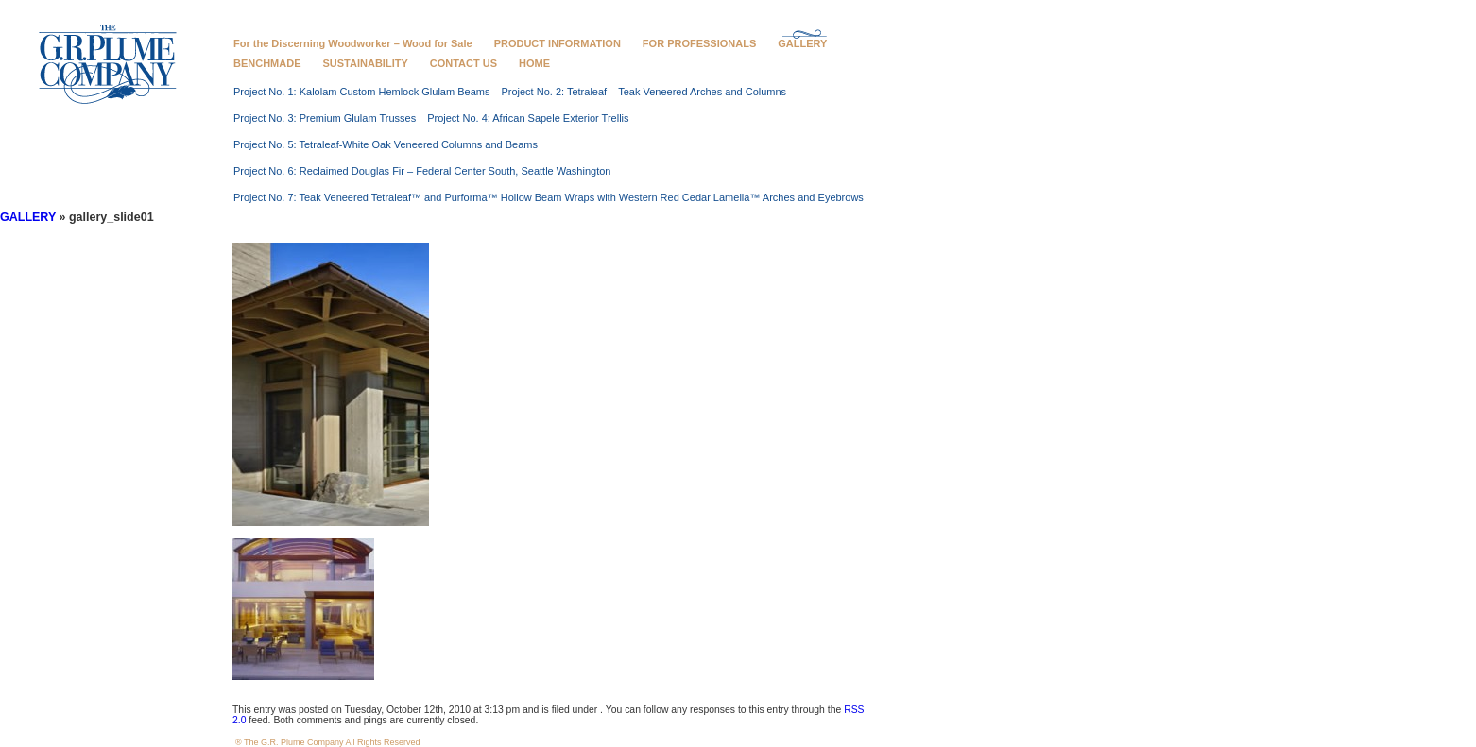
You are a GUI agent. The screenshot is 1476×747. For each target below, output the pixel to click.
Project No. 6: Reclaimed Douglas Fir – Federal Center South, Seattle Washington (421, 171)
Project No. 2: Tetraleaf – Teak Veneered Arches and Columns (643, 91)
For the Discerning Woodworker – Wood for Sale (352, 43)
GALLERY (802, 43)
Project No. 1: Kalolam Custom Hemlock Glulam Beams (361, 91)
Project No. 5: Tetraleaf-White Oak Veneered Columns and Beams (385, 144)
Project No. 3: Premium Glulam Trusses (324, 118)
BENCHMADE (267, 63)
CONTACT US (463, 63)
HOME (534, 63)
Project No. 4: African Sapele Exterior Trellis (527, 118)
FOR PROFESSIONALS (699, 43)
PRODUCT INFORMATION (557, 43)
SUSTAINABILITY (365, 63)
